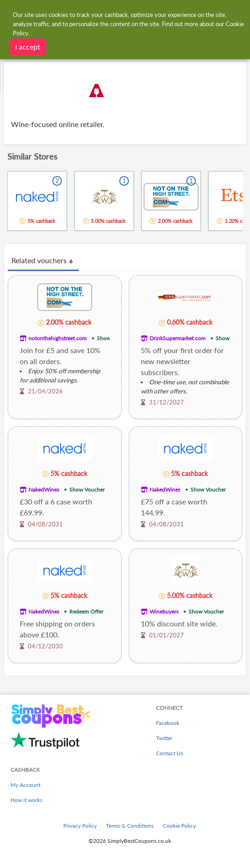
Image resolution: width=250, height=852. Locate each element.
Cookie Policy (179, 825)
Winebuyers (164, 611)
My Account (25, 784)
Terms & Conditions (130, 825)
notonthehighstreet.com (57, 338)
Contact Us (169, 753)
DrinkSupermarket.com (178, 338)
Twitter (164, 738)
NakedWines (43, 489)
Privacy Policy (80, 825)
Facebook (167, 722)
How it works (26, 800)
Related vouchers (43, 261)
